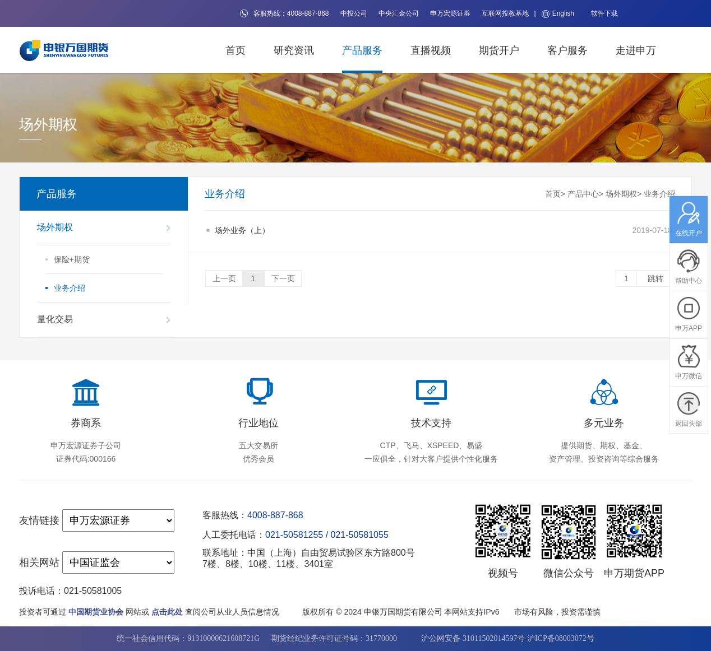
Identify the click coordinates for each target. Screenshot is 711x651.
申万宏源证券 (450, 13)
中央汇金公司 (398, 13)
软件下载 (604, 13)
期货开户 (499, 50)
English (558, 14)
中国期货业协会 (95, 611)
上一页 (224, 278)
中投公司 (353, 13)
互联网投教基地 (505, 13)
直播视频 (430, 50)
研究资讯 (294, 50)
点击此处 (167, 611)
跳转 (655, 278)
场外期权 (621, 193)
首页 (235, 50)
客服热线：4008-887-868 (284, 13)
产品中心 (583, 193)
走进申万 (636, 50)
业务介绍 (659, 193)
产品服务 (362, 50)
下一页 (283, 278)
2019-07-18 (443, 230)
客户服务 (567, 50)
